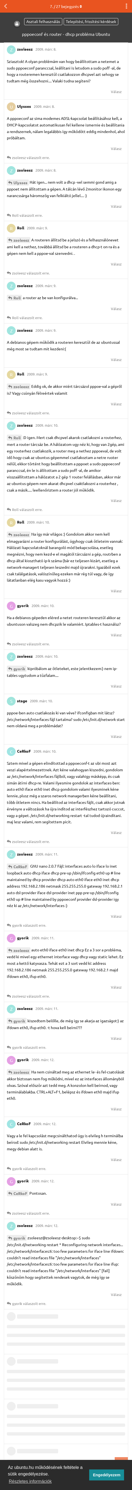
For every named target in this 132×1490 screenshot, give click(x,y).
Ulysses (20, 182)
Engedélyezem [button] (106, 1475)
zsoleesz (21, 240)
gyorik (19, 668)
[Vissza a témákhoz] (5, 6)
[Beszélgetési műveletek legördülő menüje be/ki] (126, 6)
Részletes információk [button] (30, 1481)
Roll (17, 297)
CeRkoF (20, 866)
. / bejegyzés (66, 6)
